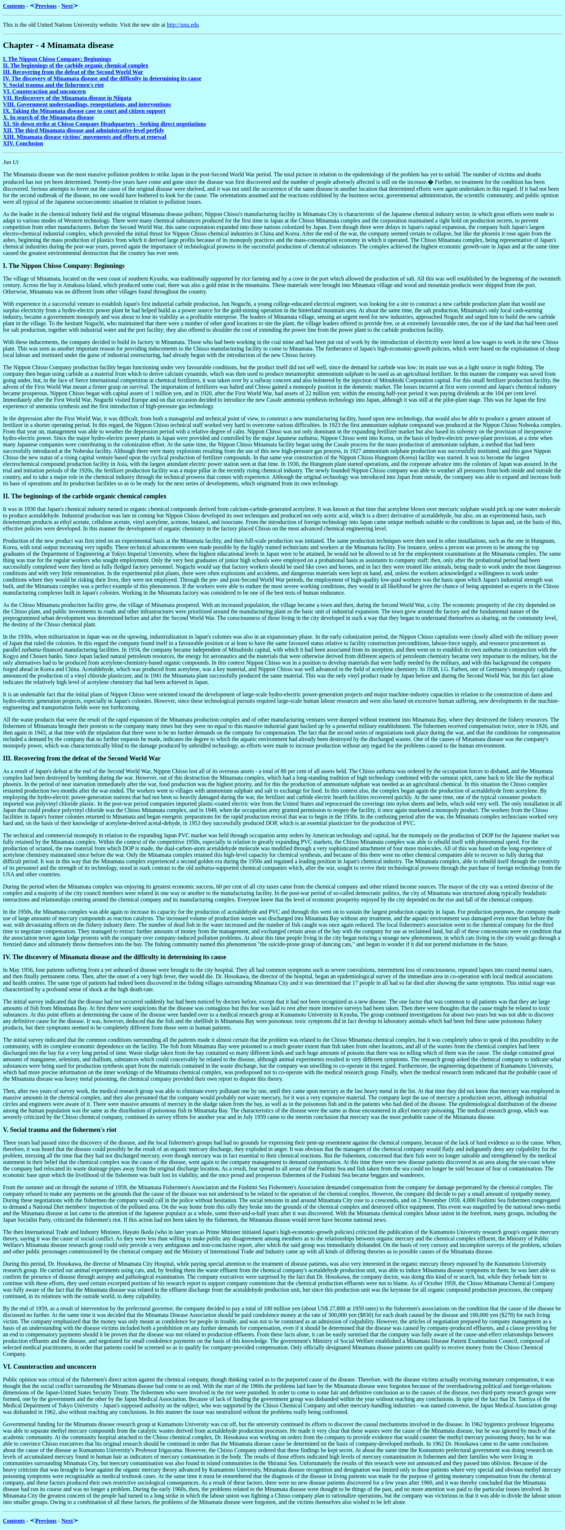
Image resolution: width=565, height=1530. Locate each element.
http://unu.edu (183, 25)
